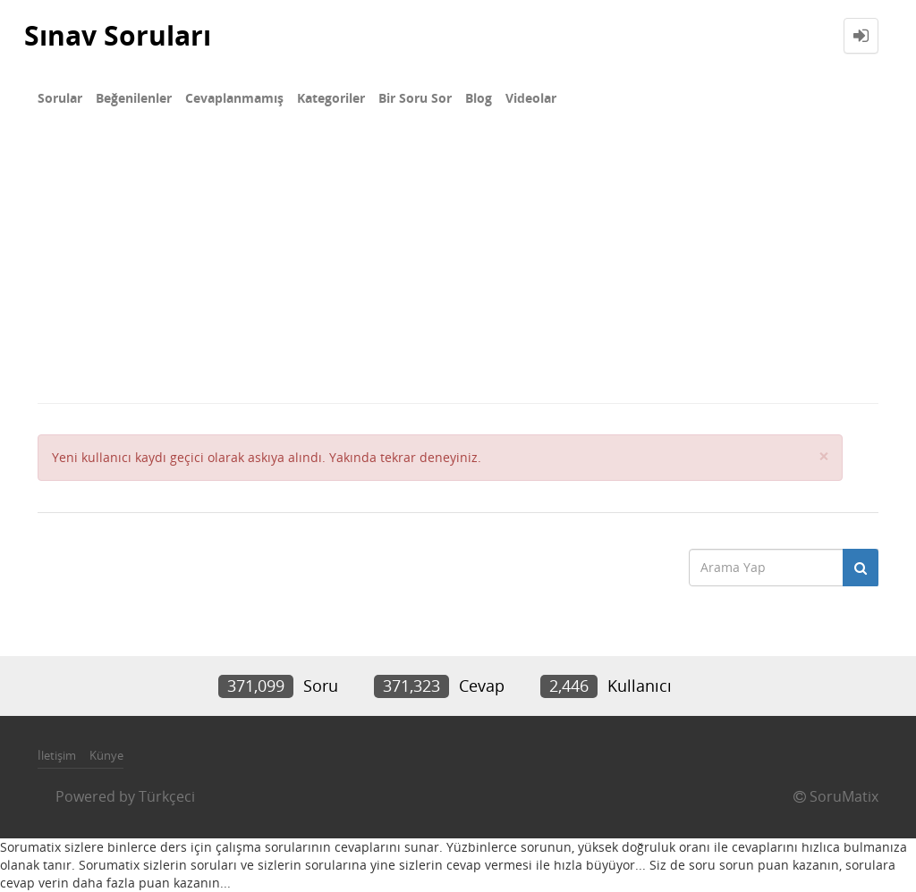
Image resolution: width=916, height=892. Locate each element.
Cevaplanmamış (234, 97)
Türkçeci (167, 796)
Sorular (60, 97)
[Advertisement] (458, 268)
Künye (106, 755)
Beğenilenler (134, 97)
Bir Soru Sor (415, 97)
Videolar (530, 97)
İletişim (57, 755)
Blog (478, 97)
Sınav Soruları (117, 35)
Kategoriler (331, 97)
